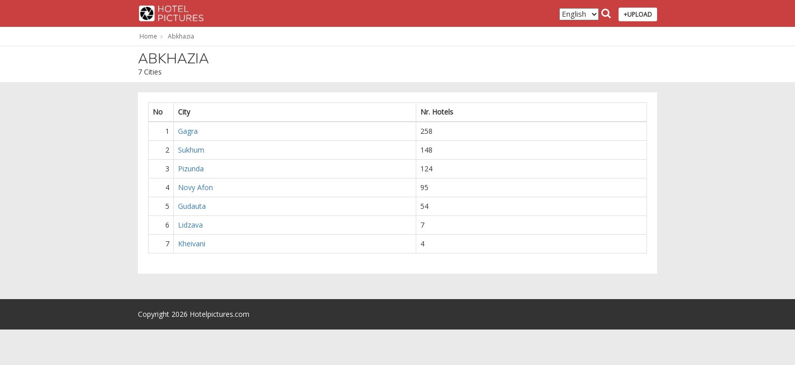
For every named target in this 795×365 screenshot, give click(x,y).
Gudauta (192, 206)
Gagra (188, 131)
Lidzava (190, 225)
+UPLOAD (638, 14)
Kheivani (191, 243)
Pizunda (191, 168)
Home (148, 36)
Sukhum (191, 150)
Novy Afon (195, 187)
